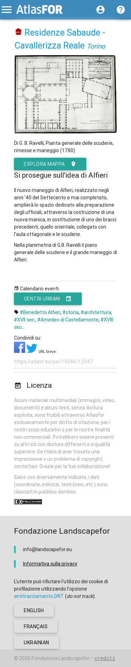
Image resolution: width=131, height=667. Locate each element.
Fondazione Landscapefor (60, 658)
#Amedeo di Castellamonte (68, 320)
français (36, 626)
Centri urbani (48, 298)
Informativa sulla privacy (50, 564)
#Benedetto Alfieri (40, 312)
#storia (71, 312)
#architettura (96, 312)
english (34, 610)
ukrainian (36, 642)
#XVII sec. (24, 320)
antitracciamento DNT (39, 596)
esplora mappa (50, 164)
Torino (96, 46)
